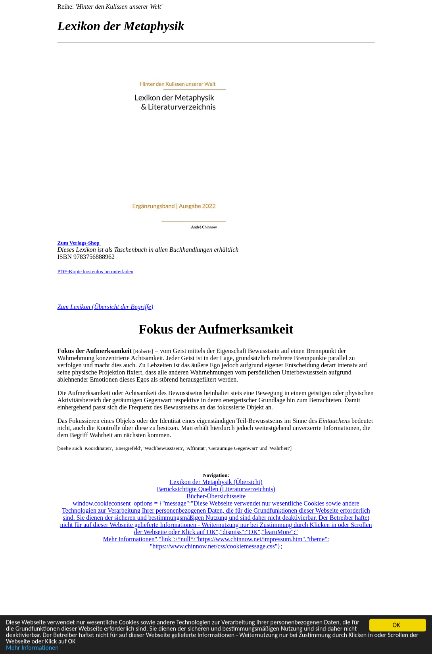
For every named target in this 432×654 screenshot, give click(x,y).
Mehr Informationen (32, 648)
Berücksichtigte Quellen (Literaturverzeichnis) (216, 489)
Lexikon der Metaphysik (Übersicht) (215, 481)
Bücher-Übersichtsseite (216, 496)
